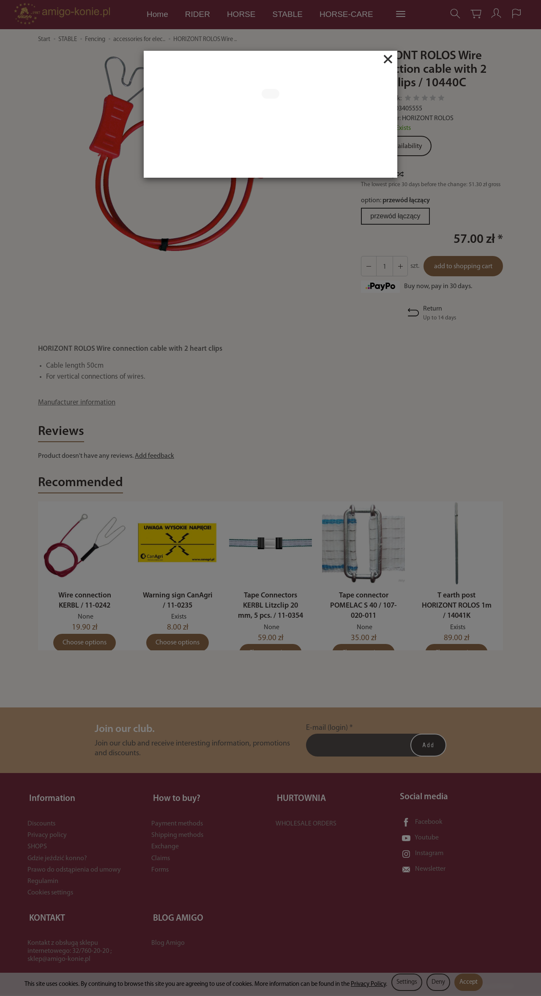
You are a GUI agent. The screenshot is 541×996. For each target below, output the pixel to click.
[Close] (388, 59)
